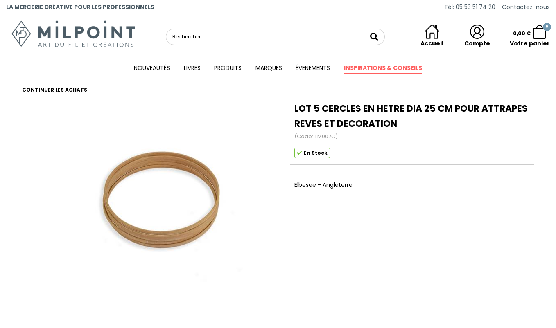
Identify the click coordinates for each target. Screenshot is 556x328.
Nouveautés (152, 68)
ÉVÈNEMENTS (313, 68)
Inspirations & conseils (383, 68)
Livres (192, 68)
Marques (268, 68)
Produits (228, 68)
